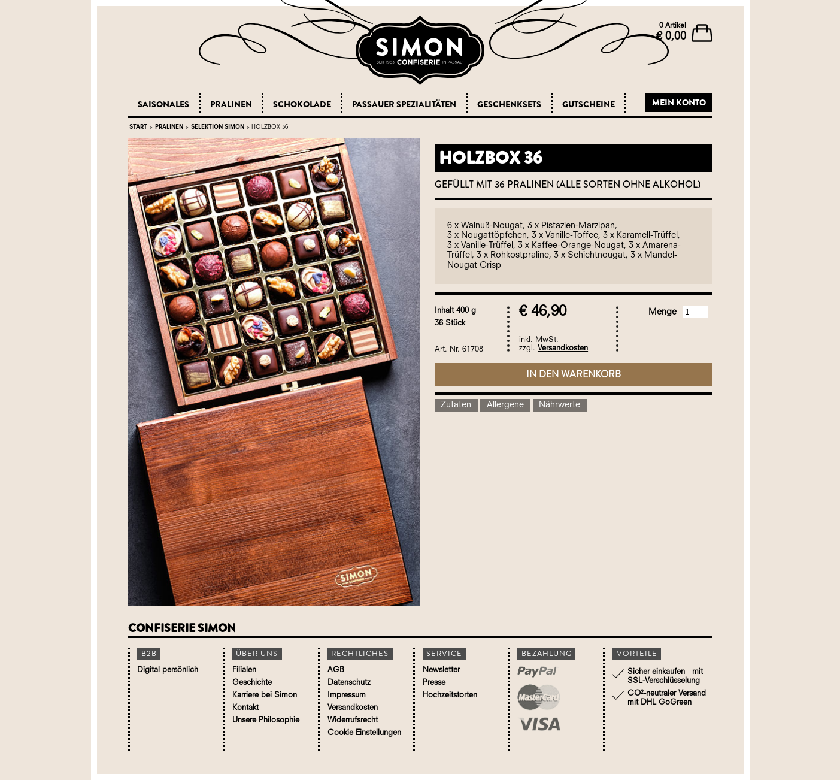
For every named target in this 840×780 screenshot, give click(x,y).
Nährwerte (559, 405)
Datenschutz (349, 683)
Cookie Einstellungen (364, 733)
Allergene (505, 405)
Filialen (244, 670)
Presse (434, 683)
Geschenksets (509, 104)
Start (138, 127)
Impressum (346, 695)
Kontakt (245, 708)
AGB (335, 670)
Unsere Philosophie (265, 720)
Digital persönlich (167, 670)
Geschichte (252, 683)
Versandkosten (563, 348)
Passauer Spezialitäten (404, 104)
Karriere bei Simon (264, 695)
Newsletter (441, 670)
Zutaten (456, 405)
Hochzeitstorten (450, 695)
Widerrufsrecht (352, 720)
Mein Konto (679, 102)
